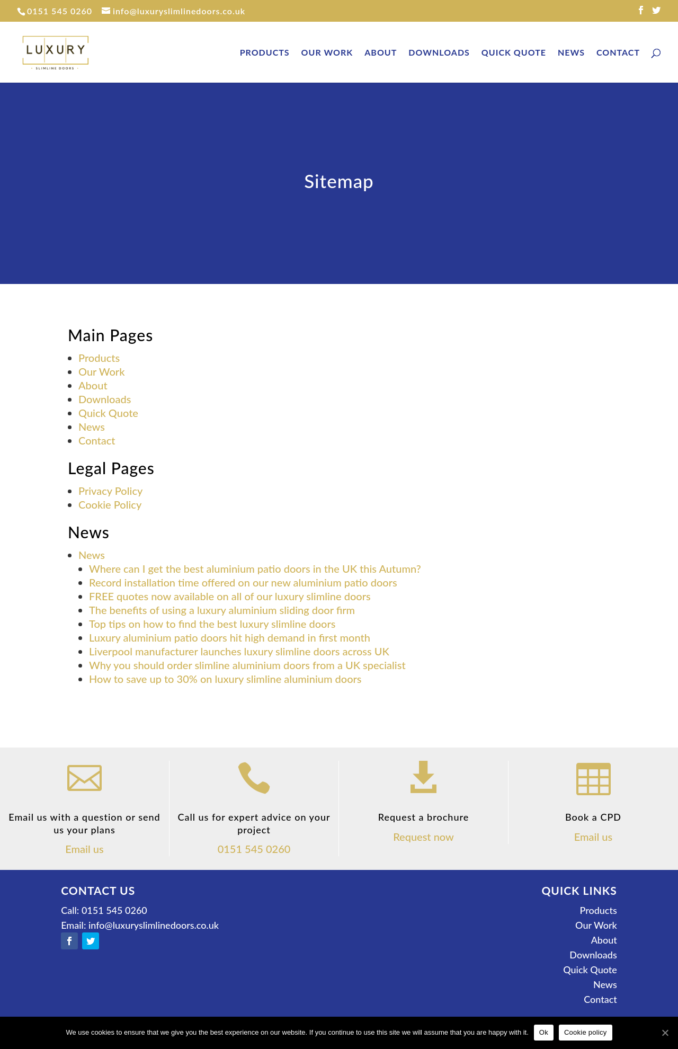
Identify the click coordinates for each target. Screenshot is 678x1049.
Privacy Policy (110, 490)
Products (265, 53)
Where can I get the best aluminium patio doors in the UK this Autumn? (255, 568)
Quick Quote (513, 53)
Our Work (327, 53)
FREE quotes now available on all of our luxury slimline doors (230, 596)
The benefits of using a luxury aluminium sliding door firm (222, 609)
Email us (84, 848)
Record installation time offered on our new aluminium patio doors (243, 582)
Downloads (439, 53)
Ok (543, 1032)
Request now (423, 836)
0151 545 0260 (59, 11)
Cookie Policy (109, 504)
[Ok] (664, 1032)
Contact (618, 53)
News (571, 53)
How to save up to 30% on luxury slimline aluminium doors (225, 678)
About (380, 53)
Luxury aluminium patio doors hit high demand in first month (229, 637)
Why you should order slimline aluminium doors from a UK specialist (247, 665)
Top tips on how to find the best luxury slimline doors (212, 623)
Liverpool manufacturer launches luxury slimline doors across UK (239, 651)
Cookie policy (585, 1032)
